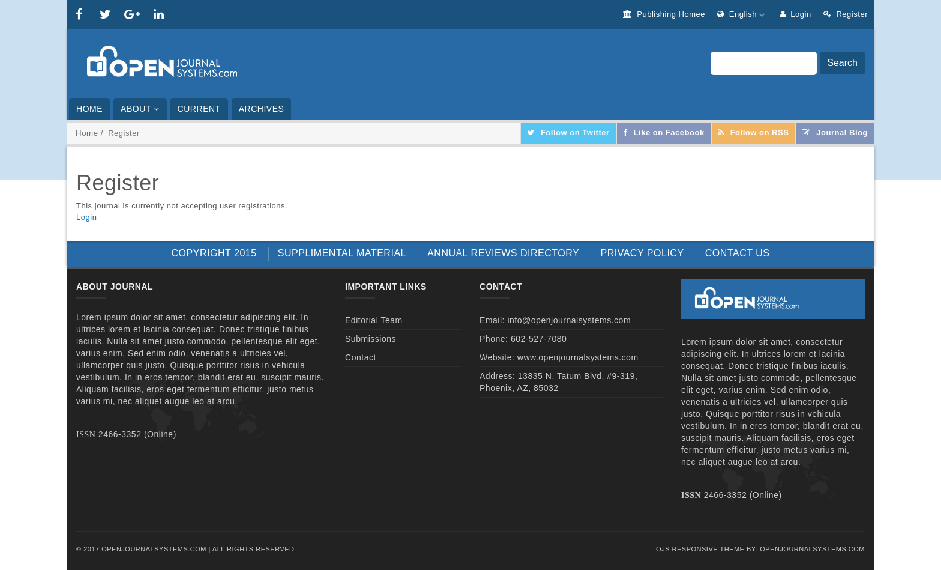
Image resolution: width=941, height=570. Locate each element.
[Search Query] (764, 63)
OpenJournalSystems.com (812, 549)
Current (199, 109)
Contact (360, 357)
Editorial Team (374, 320)
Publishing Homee (664, 14)
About (140, 109)
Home (89, 109)
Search (842, 63)
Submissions (370, 339)
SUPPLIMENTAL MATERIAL (342, 253)
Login (795, 14)
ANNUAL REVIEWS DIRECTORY (503, 253)
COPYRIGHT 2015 (214, 253)
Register (845, 14)
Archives (261, 109)
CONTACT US (737, 253)
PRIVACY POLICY (642, 253)
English (742, 14)
